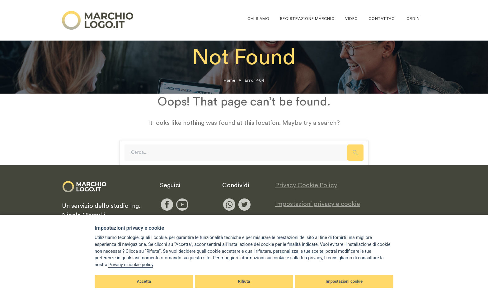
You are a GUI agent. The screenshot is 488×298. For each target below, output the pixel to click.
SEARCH (355, 152)
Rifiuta (244, 281)
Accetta (144, 281)
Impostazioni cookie (344, 281)
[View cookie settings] (298, 251)
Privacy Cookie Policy (306, 185)
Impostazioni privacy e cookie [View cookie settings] (317, 204)
